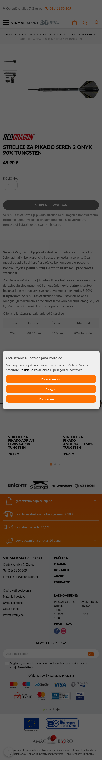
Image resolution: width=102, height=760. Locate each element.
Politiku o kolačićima (34, 370)
